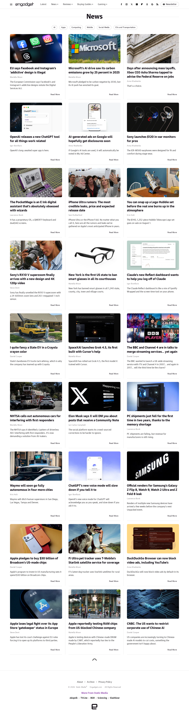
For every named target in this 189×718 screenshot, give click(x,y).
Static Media (81, 687)
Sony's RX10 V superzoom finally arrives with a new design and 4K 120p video (32, 279)
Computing (76, 27)
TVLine (84, 698)
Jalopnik (73, 698)
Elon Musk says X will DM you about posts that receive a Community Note (94, 418)
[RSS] (157, 4)
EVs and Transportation (125, 27)
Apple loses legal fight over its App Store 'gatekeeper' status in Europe (34, 625)
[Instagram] (127, 4)
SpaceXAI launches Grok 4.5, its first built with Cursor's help (93, 349)
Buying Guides (84, 4)
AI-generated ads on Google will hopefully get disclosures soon (90, 139)
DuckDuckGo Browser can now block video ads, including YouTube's (151, 560)
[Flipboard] (142, 4)
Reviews (67, 4)
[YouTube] (137, 4)
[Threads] (147, 4)
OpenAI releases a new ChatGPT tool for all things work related (35, 139)
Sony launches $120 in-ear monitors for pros (151, 139)
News (54, 4)
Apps (63, 27)
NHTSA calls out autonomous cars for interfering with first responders (35, 418)
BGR (92, 698)
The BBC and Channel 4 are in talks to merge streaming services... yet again (152, 349)
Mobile (90, 27)
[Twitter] (132, 4)
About (80, 682)
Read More (55, 94)
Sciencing (102, 698)
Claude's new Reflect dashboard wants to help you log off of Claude (153, 277)
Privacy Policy (105, 682)
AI (54, 27)
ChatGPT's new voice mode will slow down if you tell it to (93, 487)
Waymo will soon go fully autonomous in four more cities (31, 487)
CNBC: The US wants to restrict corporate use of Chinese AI (148, 625)
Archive (90, 682)
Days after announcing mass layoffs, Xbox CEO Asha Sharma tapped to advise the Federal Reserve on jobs (151, 72)
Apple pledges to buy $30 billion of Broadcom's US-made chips (34, 560)
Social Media (104, 27)
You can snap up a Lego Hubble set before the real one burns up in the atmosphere (150, 206)
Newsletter (170, 4)
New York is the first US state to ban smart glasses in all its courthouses (93, 277)
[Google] (152, 4)
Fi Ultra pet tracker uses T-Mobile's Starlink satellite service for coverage (94, 560)
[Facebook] (121, 4)
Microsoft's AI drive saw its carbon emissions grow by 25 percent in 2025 (94, 70)
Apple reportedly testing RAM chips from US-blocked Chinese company (93, 625)
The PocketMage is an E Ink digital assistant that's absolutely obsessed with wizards (34, 206)
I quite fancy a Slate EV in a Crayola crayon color (33, 349)
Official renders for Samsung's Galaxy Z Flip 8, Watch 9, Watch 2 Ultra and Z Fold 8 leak (152, 490)
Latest (43, 4)
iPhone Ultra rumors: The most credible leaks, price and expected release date (92, 206)
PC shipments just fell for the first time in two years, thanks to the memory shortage (150, 420)
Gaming (101, 4)
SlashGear (115, 698)
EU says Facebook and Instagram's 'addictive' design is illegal (33, 70)
